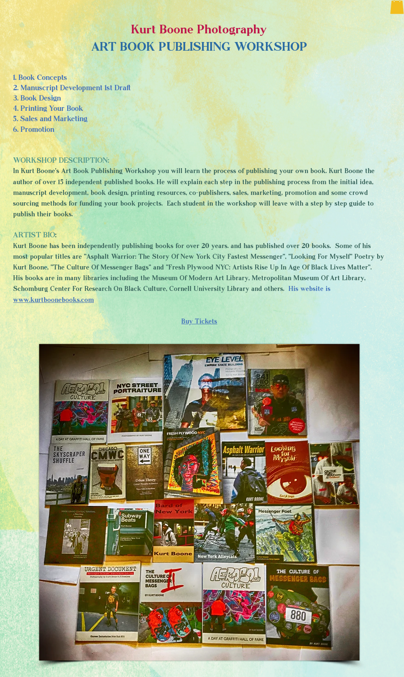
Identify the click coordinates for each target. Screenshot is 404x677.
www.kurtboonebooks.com (53, 299)
